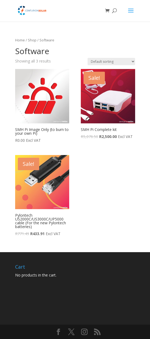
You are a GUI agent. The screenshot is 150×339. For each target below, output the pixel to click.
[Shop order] (111, 61)
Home (20, 40)
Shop (32, 40)
